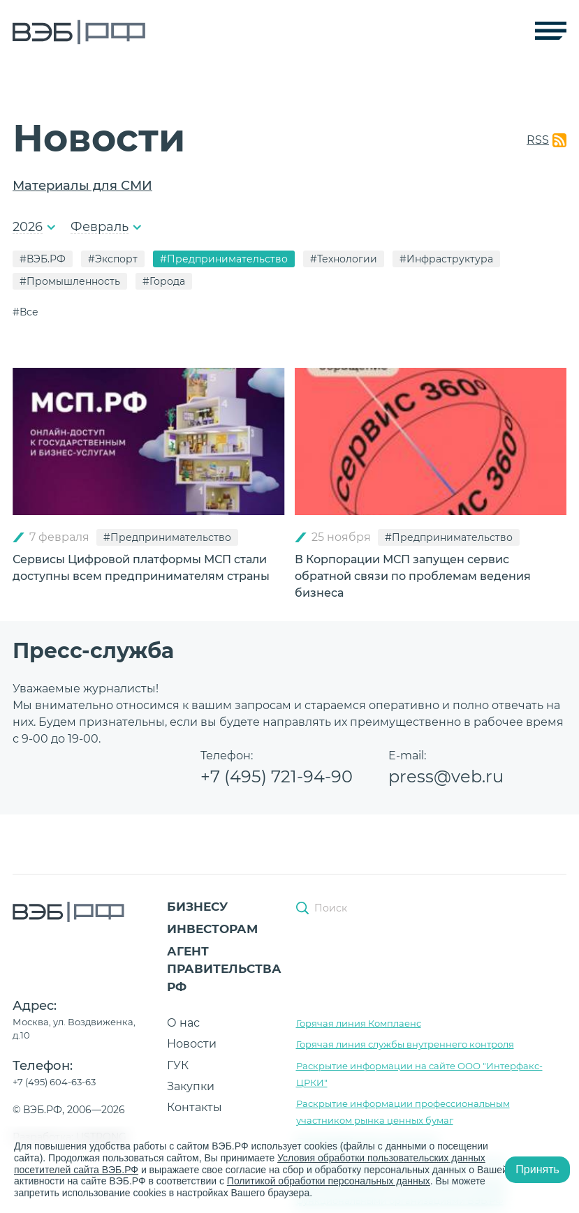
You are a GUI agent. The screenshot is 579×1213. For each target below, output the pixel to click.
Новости (192, 1043)
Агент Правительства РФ (224, 969)
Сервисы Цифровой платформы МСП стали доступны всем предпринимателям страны (141, 568)
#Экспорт (113, 259)
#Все (25, 312)
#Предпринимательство (224, 259)
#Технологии (343, 259)
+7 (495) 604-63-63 (54, 1081)
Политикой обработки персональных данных (328, 1180)
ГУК (178, 1065)
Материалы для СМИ (82, 185)
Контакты (194, 1107)
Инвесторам (212, 929)
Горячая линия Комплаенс (358, 1023)
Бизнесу (197, 907)
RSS (538, 140)
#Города (163, 281)
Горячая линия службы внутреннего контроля (405, 1044)
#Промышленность (70, 281)
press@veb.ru (446, 776)
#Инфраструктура (446, 259)
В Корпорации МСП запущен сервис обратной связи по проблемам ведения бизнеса (413, 576)
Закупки (190, 1086)
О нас (183, 1022)
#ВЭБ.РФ (43, 259)
